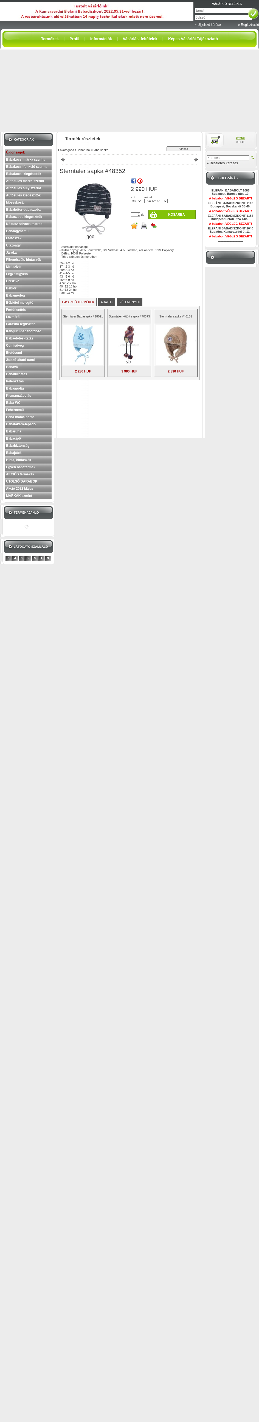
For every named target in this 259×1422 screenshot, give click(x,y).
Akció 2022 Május (19, 489)
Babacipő (13, 438)
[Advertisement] (129, 90)
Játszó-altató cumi (20, 360)
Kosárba (176, 215)
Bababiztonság (17, 446)
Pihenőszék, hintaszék (23, 260)
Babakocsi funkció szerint (26, 167)
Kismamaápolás (18, 396)
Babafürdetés (16, 374)
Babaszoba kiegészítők (24, 217)
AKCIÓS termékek (20, 474)
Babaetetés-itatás (19, 338)
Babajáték (14, 453)
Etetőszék (13, 238)
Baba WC (13, 403)
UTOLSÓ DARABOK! (22, 481)
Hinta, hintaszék (18, 460)
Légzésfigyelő (17, 274)
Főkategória (66, 150)
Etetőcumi (14, 353)
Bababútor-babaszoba (23, 210)
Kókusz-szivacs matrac (24, 224)
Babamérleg (15, 295)
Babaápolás (15, 388)
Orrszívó (12, 281)
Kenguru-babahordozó (23, 331)
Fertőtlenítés (16, 310)
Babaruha (13, 431)
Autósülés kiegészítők (23, 195)
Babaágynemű (17, 231)
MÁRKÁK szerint (19, 496)
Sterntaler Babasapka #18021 (83, 316)
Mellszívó (13, 267)
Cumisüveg (15, 345)
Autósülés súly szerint (23, 188)
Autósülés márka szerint (25, 181)
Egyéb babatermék (20, 467)
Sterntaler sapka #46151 (175, 316)
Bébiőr (11, 288)
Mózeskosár (15, 202)
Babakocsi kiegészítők (23, 174)
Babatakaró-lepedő (21, 424)
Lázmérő (12, 317)
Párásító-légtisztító (20, 324)
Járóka (11, 252)
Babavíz (12, 367)
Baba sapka (100, 150)
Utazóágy (13, 245)
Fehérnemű (15, 410)
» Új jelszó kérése (208, 25)
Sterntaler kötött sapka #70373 (129, 316)
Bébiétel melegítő (19, 303)
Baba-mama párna (20, 417)
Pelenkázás (15, 381)
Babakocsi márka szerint (25, 159)
